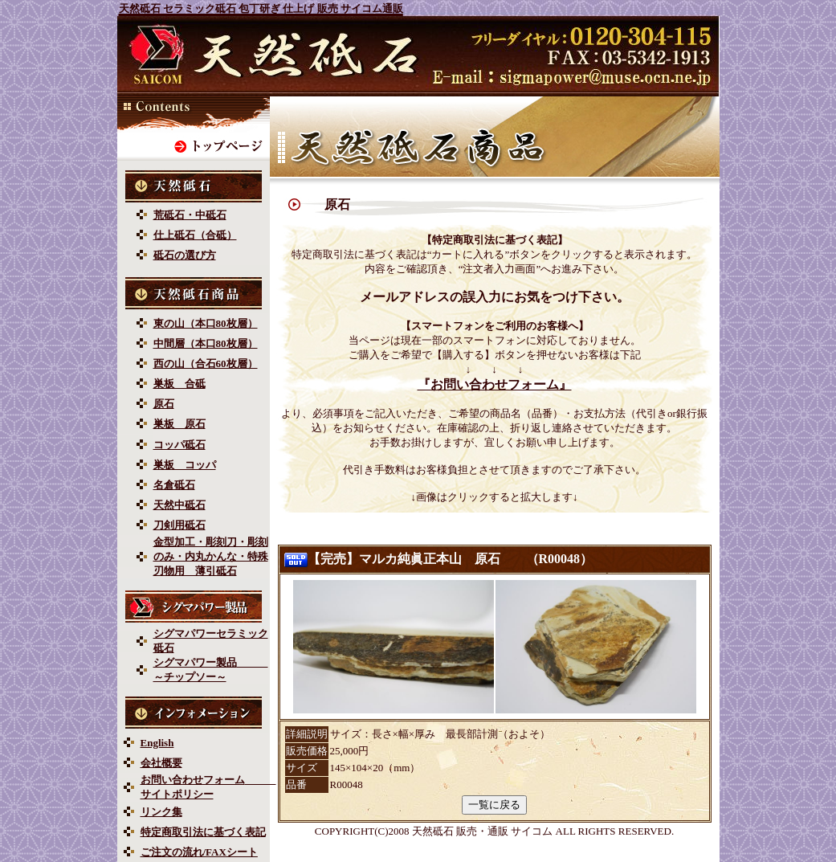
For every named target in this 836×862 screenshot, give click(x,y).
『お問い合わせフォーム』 (495, 384)
